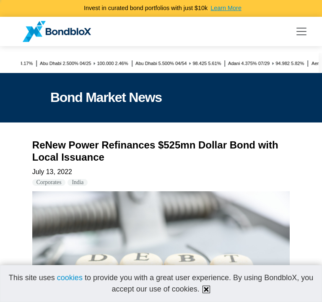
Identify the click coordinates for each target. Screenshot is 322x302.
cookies (70, 277)
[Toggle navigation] (301, 31)
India (77, 182)
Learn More (226, 8)
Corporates (49, 182)
